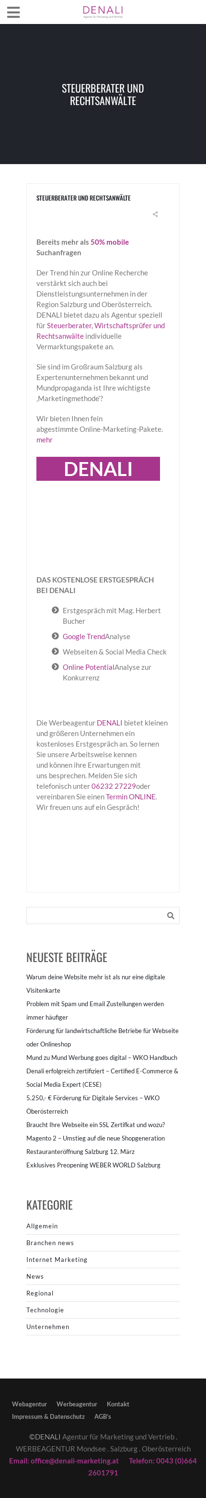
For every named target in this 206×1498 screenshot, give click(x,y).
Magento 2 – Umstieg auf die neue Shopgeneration (95, 1138)
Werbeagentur (77, 1404)
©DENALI (45, 1436)
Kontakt (118, 1404)
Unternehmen (47, 1327)
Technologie (45, 1310)
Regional (40, 1293)
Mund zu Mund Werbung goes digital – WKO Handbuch (101, 1057)
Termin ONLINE (131, 796)
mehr (44, 439)
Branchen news (50, 1243)
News (35, 1276)
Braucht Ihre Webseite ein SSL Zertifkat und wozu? (95, 1125)
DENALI (110, 722)
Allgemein (42, 1226)
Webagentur (29, 1404)
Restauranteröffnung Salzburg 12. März (80, 1151)
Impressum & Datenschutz (48, 1416)
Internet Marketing (57, 1259)
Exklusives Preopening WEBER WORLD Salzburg (93, 1165)
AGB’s (102, 1416)
